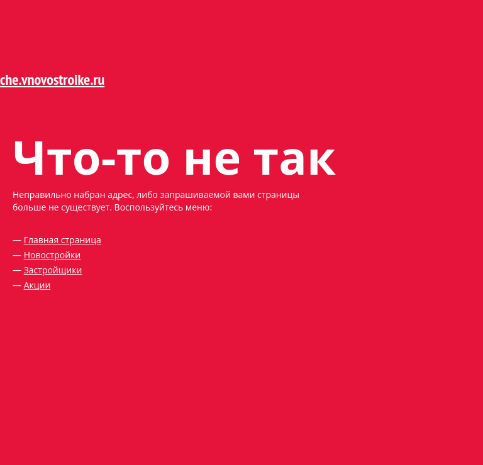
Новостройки (52, 255)
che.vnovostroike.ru (52, 79)
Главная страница (62, 240)
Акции (37, 285)
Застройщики (53, 270)
